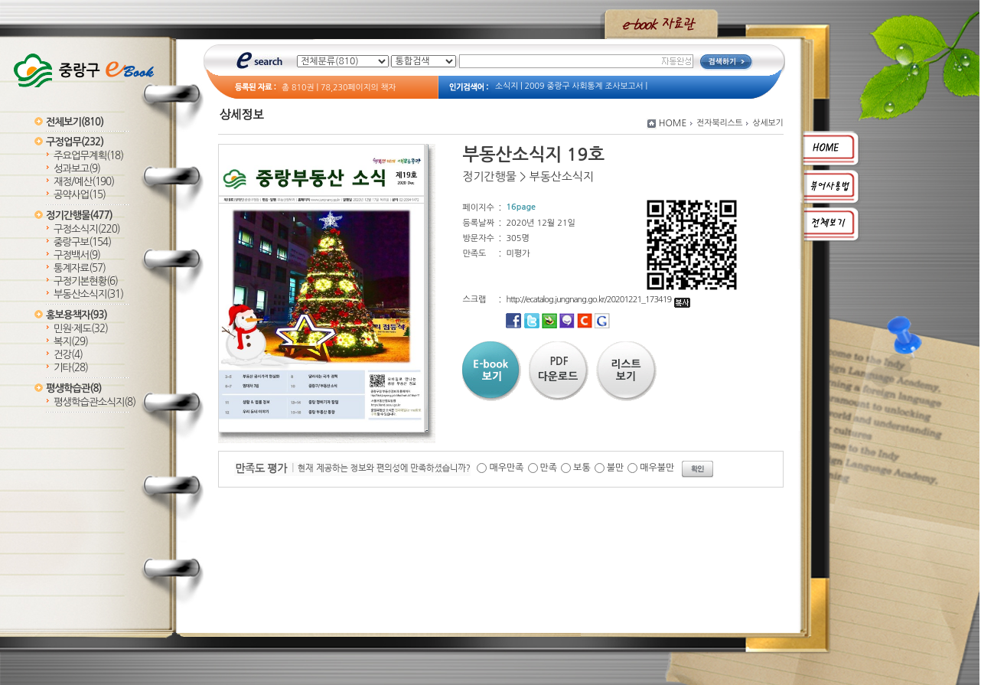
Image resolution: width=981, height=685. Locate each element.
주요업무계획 (88, 156)
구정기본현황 (86, 281)
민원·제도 (81, 329)
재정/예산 (84, 182)
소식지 (506, 86)
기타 (71, 368)
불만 (615, 467)
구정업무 (74, 142)
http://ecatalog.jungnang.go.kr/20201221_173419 (598, 299)
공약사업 (80, 195)
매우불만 (657, 467)
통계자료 (80, 268)
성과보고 (77, 169)
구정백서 (77, 255)
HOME (673, 123)
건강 (68, 355)
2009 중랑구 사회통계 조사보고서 (584, 86)
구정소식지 (87, 229)
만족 (549, 467)
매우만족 (506, 467)
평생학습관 (73, 388)
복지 (71, 342)
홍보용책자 (76, 315)
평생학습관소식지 (94, 402)
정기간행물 (79, 215)
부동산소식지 (88, 294)
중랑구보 (82, 242)
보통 (582, 467)
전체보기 (74, 122)
